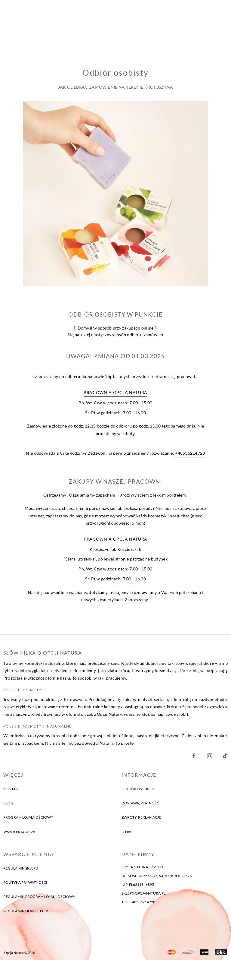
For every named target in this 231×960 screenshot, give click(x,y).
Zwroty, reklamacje (141, 817)
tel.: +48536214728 (138, 902)
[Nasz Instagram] (209, 757)
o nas (127, 832)
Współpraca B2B (19, 832)
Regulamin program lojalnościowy (39, 897)
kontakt (11, 789)
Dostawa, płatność (140, 803)
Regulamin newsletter (25, 911)
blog (8, 803)
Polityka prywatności (25, 883)
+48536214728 (190, 453)
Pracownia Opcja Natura (115, 392)
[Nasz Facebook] (193, 757)
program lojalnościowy (28, 817)
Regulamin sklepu (20, 868)
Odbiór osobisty (138, 789)
